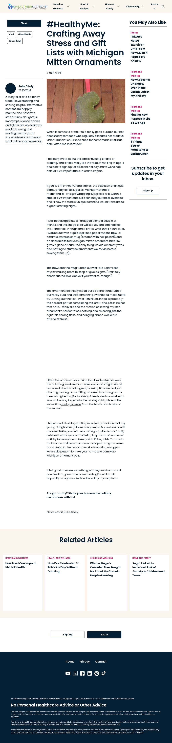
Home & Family (111, 6)
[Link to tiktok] (104, 674)
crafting (52, 163)
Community (134, 6)
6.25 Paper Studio (68, 171)
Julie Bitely (25, 86)
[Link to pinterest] (97, 674)
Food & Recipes (86, 6)
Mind (11, 34)
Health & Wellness (60, 6)
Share (24, 23)
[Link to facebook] (82, 674)
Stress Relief (15, 41)
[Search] (163, 6)
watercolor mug (69, 237)
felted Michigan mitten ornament (86, 241)
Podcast (154, 6)
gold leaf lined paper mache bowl (95, 233)
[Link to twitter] (75, 674)
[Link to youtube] (68, 674)
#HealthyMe (24, 34)
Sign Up (148, 190)
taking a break (71, 404)
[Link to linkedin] (90, 674)
